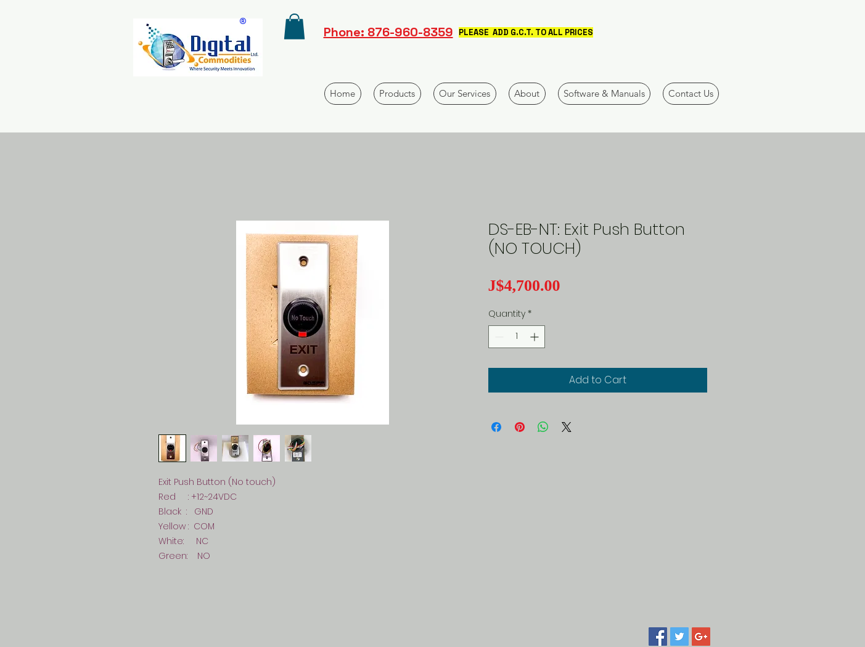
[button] (294, 26)
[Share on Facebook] (496, 427)
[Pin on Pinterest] (519, 427)
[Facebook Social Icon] (658, 636)
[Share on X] (566, 427)
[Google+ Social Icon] (701, 636)
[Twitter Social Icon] (679, 636)
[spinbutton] (517, 337)
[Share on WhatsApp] (543, 427)
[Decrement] (498, 337)
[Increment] (535, 337)
